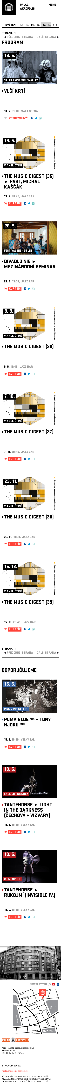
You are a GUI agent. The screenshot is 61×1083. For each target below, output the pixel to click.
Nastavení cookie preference (14, 1071)
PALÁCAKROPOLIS (27, 7)
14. (33, 25)
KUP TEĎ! (15, 204)
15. (38, 25)
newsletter (38, 985)
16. (44, 25)
